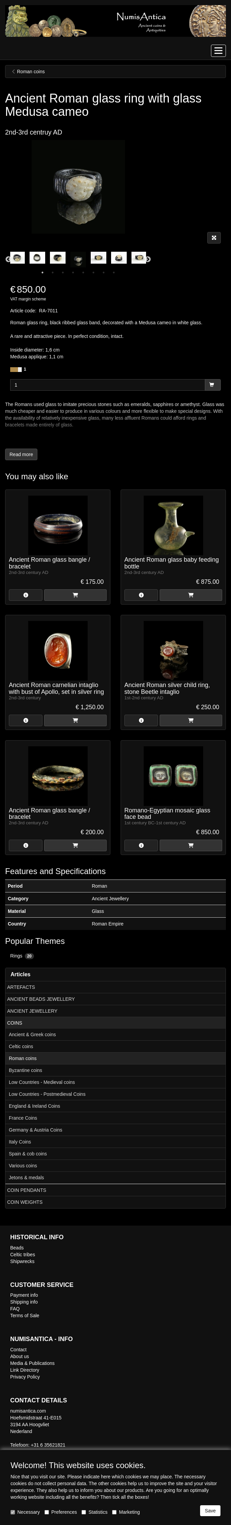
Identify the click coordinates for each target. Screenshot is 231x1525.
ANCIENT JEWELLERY (32, 1011)
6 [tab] (93, 272)
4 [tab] (73, 272)
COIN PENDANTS (26, 1190)
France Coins (23, 1118)
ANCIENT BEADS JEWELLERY (41, 999)
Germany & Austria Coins (35, 1130)
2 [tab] (52, 272)
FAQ (15, 1308)
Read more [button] (21, 454)
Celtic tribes (22, 1254)
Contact (18, 1349)
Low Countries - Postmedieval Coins (47, 1094)
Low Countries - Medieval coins (42, 1082)
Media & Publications (32, 1363)
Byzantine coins (25, 1070)
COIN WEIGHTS (24, 1202)
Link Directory (24, 1370)
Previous (8, 259)
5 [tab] (83, 272)
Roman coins (23, 1058)
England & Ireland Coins (34, 1106)
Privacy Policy (25, 1377)
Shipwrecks (22, 1261)
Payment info (24, 1295)
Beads (17, 1247)
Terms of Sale (24, 1315)
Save (210, 1510)
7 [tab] (103, 272)
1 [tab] (42, 272)
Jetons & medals (26, 1177)
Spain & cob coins (28, 1153)
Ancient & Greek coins (32, 1034)
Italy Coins (20, 1142)
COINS (14, 1023)
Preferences (61, 1512)
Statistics (94, 1512)
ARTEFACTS (21, 987)
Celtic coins (21, 1046)
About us (19, 1356)
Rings (22, 956)
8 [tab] (113, 272)
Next (147, 259)
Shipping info (24, 1302)
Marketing (126, 1512)
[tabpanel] (78, 259)
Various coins (23, 1165)
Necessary (25, 1512)
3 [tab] (62, 272)
